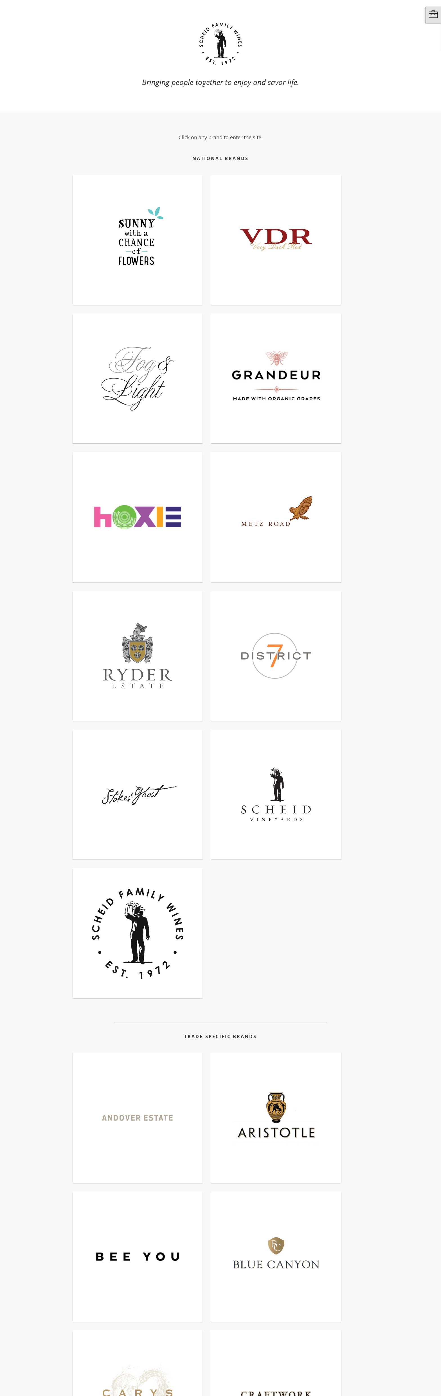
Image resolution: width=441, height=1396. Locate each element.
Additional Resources (117, 1373)
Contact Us (79, 1373)
